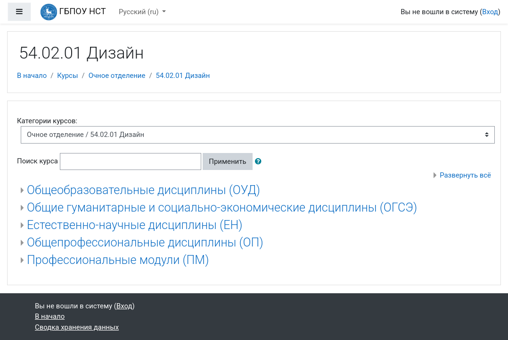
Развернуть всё (465, 175)
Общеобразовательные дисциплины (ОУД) (143, 190)
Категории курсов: (47, 121)
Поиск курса (37, 161)
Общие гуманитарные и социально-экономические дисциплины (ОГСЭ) (222, 207)
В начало (32, 75)
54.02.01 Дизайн (183, 75)
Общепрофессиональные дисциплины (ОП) (145, 242)
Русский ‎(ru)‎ (139, 12)
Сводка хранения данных (77, 327)
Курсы (67, 75)
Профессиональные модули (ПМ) (118, 260)
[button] (260, 161)
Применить (227, 161)
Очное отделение (117, 75)
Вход (490, 12)
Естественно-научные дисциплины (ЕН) (134, 225)
